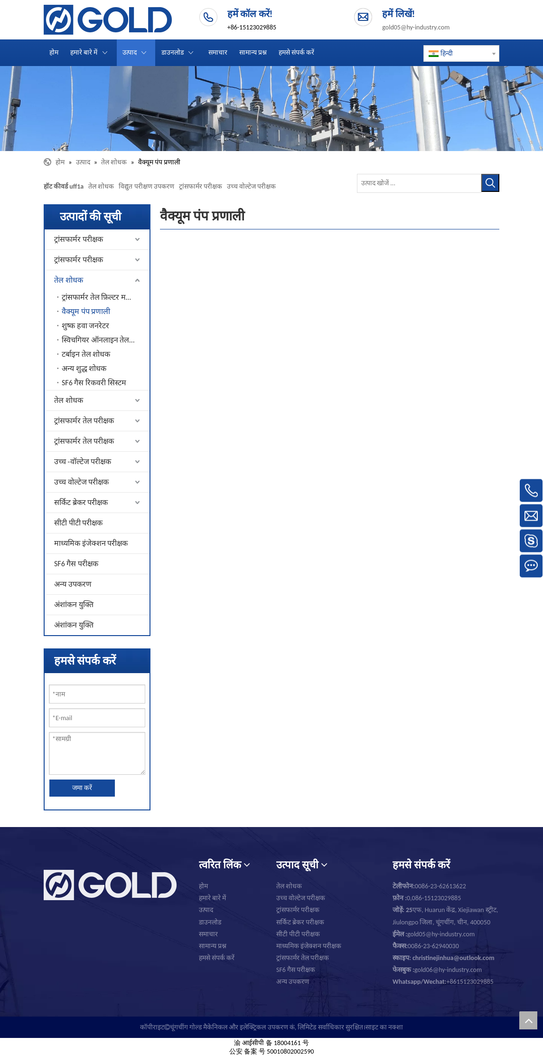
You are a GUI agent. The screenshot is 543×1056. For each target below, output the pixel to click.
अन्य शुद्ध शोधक (84, 368)
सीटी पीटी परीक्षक (78, 522)
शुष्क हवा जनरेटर (85, 325)
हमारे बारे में (212, 898)
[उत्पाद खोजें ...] (419, 183)
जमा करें (82, 788)
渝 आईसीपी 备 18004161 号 (271, 1043)
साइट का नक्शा (384, 1027)
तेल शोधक (101, 186)
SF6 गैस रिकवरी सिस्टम (94, 382)
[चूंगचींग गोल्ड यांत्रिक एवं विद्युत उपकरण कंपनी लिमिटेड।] (271, 108)
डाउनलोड (210, 922)
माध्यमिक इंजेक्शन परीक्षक (91, 543)
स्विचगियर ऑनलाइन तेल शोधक (105, 339)
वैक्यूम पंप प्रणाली (86, 311)
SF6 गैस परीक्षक (76, 563)
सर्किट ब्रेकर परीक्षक (81, 502)
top (528, 1020)
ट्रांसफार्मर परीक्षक (200, 186)
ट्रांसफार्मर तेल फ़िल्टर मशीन (99, 297)
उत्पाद (206, 910)
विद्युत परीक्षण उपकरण (146, 186)
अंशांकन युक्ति (74, 604)
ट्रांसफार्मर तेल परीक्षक (84, 420)
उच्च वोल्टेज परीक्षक (251, 186)
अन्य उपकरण (73, 584)
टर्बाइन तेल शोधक (86, 354)
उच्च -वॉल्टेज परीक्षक (82, 461)
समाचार (208, 934)
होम (203, 886)
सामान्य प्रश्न (212, 946)
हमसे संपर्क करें (216, 958)
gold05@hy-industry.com (415, 27)
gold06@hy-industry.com (437, 970)
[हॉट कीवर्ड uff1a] (490, 183)
